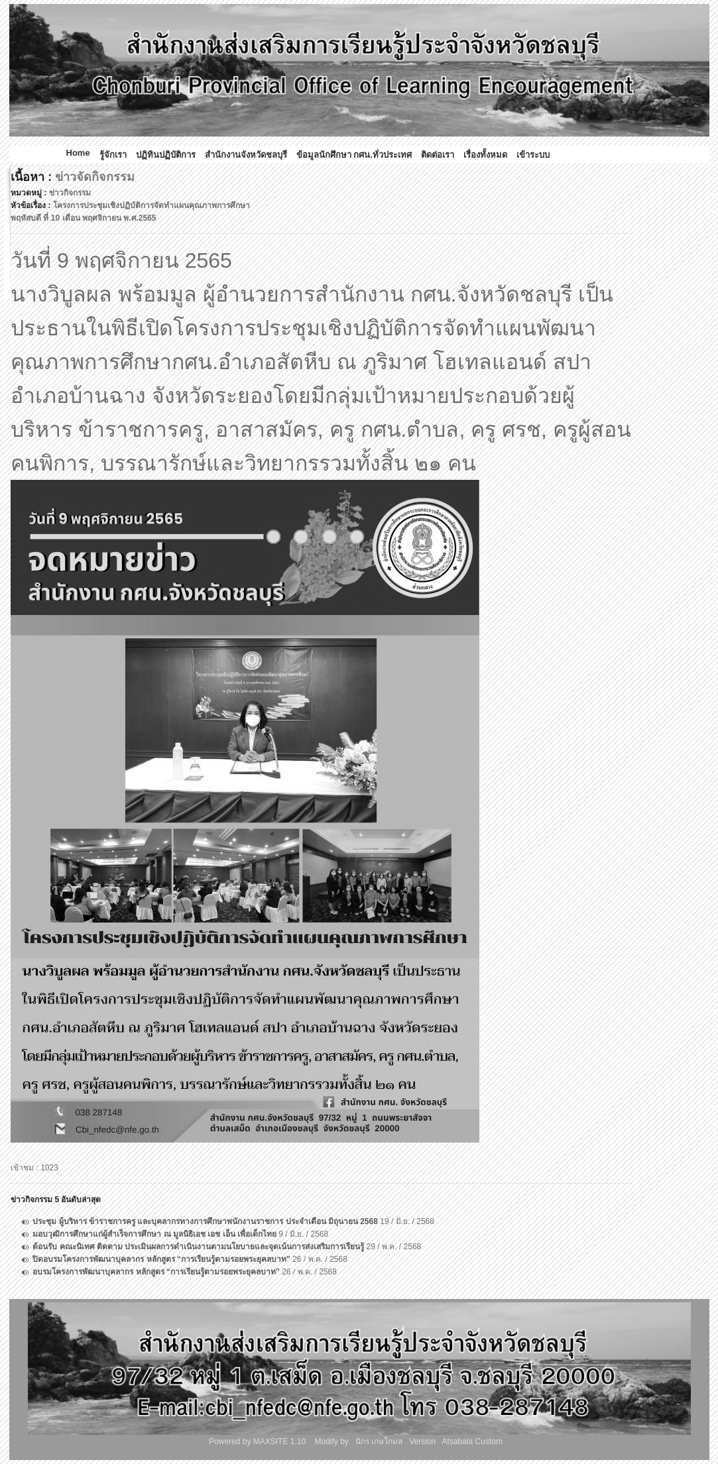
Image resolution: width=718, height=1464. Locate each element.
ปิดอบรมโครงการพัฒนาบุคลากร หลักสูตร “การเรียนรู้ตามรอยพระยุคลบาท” (161, 1259)
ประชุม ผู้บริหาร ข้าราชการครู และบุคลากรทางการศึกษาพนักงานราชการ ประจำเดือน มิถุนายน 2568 (205, 1221)
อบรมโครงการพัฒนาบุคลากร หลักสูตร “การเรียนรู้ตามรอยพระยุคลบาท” (156, 1271)
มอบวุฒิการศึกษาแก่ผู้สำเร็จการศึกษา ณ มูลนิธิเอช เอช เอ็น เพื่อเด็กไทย (154, 1234)
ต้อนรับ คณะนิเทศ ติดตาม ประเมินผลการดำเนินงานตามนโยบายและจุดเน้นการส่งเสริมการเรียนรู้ (198, 1246)
